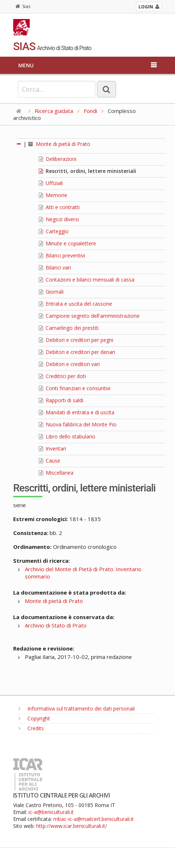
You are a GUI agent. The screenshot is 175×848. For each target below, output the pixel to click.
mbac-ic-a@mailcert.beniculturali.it (93, 818)
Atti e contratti (59, 207)
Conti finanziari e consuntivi (74, 388)
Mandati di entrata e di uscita (76, 412)
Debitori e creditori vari (69, 364)
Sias (22, 6)
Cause (49, 460)
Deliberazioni (57, 158)
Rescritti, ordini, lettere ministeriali (87, 170)
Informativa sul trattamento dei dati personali (77, 708)
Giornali (51, 291)
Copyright (34, 718)
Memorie (53, 195)
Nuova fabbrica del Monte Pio (78, 424)
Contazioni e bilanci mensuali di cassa (86, 279)
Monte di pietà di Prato (59, 143)
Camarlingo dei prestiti (69, 327)
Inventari (52, 448)
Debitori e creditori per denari (77, 351)
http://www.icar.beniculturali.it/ (71, 825)
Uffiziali (51, 183)
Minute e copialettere (67, 243)
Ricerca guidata (54, 110)
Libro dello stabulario (67, 436)
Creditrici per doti (62, 376)
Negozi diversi (59, 219)
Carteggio (54, 231)
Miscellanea (56, 472)
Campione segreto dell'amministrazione (89, 315)
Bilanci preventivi (62, 255)
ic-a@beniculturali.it (51, 812)
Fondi (90, 110)
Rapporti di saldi (61, 400)
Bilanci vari (55, 267)
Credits (31, 728)
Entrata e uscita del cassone (75, 303)
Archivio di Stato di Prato (56, 625)
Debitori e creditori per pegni (76, 339)
